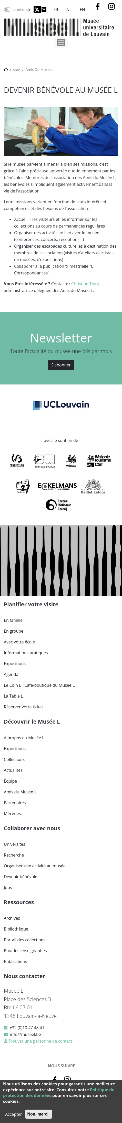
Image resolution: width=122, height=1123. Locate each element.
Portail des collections (24, 940)
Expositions (15, 663)
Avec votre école (19, 642)
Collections (14, 759)
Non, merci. (38, 1114)
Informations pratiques (26, 653)
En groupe (13, 631)
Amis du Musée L (20, 792)
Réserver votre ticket (23, 707)
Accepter (13, 1114)
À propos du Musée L (24, 738)
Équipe (10, 781)
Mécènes (12, 813)
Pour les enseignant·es (25, 950)
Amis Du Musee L (40, 69)
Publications (15, 961)
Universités (14, 844)
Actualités (13, 770)
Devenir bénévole (20, 876)
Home (15, 70)
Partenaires (15, 803)
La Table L (13, 696)
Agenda (11, 674)
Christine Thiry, (85, 284)
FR (56, 9)
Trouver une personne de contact (39, 1041)
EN (82, 9)
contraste (22, 9)
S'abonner (61, 365)
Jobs (8, 887)
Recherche (14, 855)
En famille (13, 620)
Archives (12, 918)
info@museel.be (25, 1034)
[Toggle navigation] (61, 42)
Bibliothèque (16, 929)
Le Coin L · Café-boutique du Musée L (39, 685)
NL (69, 9)
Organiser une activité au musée (35, 866)
